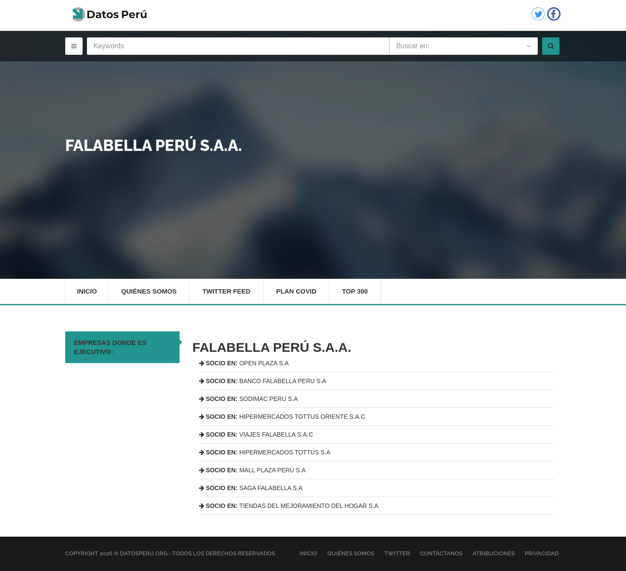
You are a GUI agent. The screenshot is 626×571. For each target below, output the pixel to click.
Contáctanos (441, 553)
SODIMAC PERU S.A (248, 398)
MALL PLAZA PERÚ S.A (252, 470)
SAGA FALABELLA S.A (251, 487)
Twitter (397, 553)
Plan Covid (296, 291)
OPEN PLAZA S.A (244, 363)
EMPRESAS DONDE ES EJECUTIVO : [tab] (110, 347)
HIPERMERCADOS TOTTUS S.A (264, 452)
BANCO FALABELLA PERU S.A (262, 380)
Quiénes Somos (149, 291)
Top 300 (355, 291)
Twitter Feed (226, 291)
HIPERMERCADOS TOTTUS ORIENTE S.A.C (282, 416)
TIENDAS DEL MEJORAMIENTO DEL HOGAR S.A (289, 505)
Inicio (87, 291)
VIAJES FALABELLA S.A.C (256, 434)
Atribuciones (494, 553)
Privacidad (542, 553)
